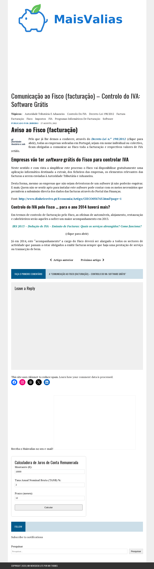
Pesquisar (17, 546)
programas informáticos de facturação (77, 118)
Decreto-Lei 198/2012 (101, 114)
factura (121, 114)
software (108, 118)
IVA (50, 118)
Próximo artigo (92, 260)
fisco (30, 118)
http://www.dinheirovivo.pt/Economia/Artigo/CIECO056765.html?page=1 (70, 199)
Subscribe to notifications (27, 537)
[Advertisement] (77, 61)
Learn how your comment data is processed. (86, 377)
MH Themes (53, 565)
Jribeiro (34, 123)
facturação (17, 118)
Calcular (48, 507)
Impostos (40, 118)
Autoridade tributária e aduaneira (45, 114)
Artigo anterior (61, 260)
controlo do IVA (76, 114)
